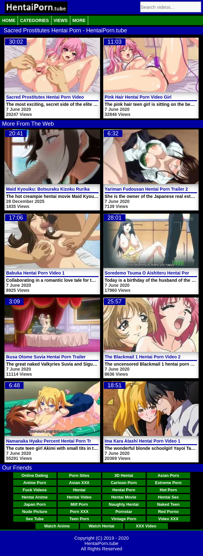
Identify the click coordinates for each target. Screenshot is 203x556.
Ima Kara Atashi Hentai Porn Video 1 (142, 441)
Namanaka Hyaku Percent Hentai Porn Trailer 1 (55, 441)
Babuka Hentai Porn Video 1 (35, 272)
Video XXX (168, 518)
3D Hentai (124, 475)
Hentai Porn (123, 490)
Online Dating (34, 475)
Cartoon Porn (124, 482)
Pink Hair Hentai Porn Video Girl (138, 97)
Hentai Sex (168, 497)
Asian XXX (79, 482)
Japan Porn (35, 504)
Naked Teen (168, 504)
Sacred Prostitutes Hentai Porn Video (45, 97)
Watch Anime (57, 526)
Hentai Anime (35, 497)
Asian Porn (168, 475)
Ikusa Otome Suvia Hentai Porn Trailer (46, 356)
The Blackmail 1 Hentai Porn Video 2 (143, 356)
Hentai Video (79, 497)
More (79, 20)
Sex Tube (35, 518)
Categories (34, 20)
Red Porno (168, 511)
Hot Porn (168, 490)
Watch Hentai (102, 526)
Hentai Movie (123, 497)
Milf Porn (79, 504)
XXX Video (146, 526)
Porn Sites (79, 475)
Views (61, 20)
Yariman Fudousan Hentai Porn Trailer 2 (146, 189)
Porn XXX (79, 511)
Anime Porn (34, 482)
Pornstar (123, 511)
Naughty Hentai (124, 504)
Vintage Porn (123, 518)
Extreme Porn (168, 482)
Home (8, 20)
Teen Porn (79, 518)
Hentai (79, 490)
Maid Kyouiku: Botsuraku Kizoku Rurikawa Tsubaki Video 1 (68, 189)
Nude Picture (34, 511)
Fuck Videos (34, 490)
